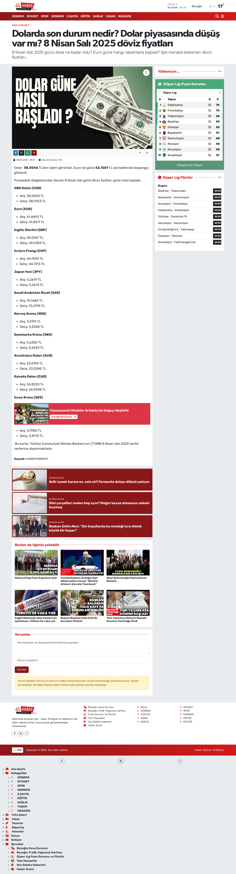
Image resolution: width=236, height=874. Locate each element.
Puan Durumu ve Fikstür (100, 714)
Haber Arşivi (93, 725)
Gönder (22, 669)
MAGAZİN (124, 16)
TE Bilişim (218, 750)
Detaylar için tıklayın (190, 165)
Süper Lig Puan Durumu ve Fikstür (37, 856)
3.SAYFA (72, 16)
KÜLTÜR (186, 721)
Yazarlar (14, 823)
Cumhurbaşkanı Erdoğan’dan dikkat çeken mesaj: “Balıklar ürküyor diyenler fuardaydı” (79, 581)
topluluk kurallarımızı (47, 680)
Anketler (15, 831)
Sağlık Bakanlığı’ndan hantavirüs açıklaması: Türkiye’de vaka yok (36, 619)
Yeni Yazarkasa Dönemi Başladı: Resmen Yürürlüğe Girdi (127, 619)
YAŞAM (110, 16)
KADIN (142, 718)
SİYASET (32, 16)
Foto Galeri (16, 814)
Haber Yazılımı (203, 750)
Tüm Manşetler (94, 718)
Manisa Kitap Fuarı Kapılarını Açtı (36, 577)
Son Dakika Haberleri (98, 721)
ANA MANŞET (20, 25)
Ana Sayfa (15, 769)
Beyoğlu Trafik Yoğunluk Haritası (105, 710)
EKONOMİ (57, 16)
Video (13, 819)
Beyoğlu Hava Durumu (99, 707)
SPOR (45, 16)
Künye (13, 835)
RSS (17, 750)
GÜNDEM (18, 16)
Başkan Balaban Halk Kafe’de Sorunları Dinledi (79, 619)
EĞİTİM (85, 16)
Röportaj (15, 827)
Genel (142, 707)
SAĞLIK (98, 16)
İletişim (14, 839)
